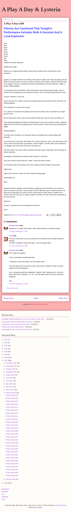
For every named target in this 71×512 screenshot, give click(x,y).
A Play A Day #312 (11, 422)
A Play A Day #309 (11, 431)
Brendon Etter (14, 225)
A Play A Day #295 (11, 472)
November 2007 (11, 366)
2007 (6, 360)
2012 (6, 345)
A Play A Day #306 (11, 440)
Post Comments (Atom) (40, 304)
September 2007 (12, 372)
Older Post (63, 298)
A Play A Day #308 (11, 434)
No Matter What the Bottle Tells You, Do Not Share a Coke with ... (24, 319)
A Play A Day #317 (11, 407)
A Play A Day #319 (11, 401)
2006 (6, 483)
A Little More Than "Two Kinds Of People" (16, 324)
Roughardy (5, 489)
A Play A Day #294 (11, 475)
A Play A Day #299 (11, 460)
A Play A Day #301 (11, 455)
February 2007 (11, 393)
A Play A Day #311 (11, 425)
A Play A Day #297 (11, 466)
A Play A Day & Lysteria (31, 9)
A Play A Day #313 (11, 419)
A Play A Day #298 (11, 464)
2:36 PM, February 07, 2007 (18, 284)
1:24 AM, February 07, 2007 (18, 231)
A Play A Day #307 (11, 437)
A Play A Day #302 (11, 452)
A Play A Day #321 (11, 395)
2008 (6, 357)
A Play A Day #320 (11, 398)
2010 (6, 351)
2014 (6, 340)
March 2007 (10, 390)
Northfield (5, 497)
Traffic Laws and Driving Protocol (13, 327)
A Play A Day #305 (11, 443)
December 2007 (11, 363)
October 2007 (10, 369)
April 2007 (9, 387)
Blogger (39, 507)
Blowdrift (5, 492)
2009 (6, 354)
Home (36, 298)
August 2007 (10, 375)
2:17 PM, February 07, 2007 (18, 246)
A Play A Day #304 (11, 446)
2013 (6, 342)
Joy (3, 494)
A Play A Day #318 (11, 404)
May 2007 (9, 384)
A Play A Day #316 (11, 410)
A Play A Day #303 (11, 449)
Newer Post (8, 298)
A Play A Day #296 (11, 469)
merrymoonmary (60, 505)
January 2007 (10, 479)
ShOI (10, 236)
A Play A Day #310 (11, 428)
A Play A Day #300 (11, 458)
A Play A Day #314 (11, 416)
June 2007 (9, 381)
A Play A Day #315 (11, 413)
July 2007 (9, 378)
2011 (6, 348)
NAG (3, 499)
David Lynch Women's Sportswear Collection (17, 322)
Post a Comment (12, 288)
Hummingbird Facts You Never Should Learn (17, 329)
